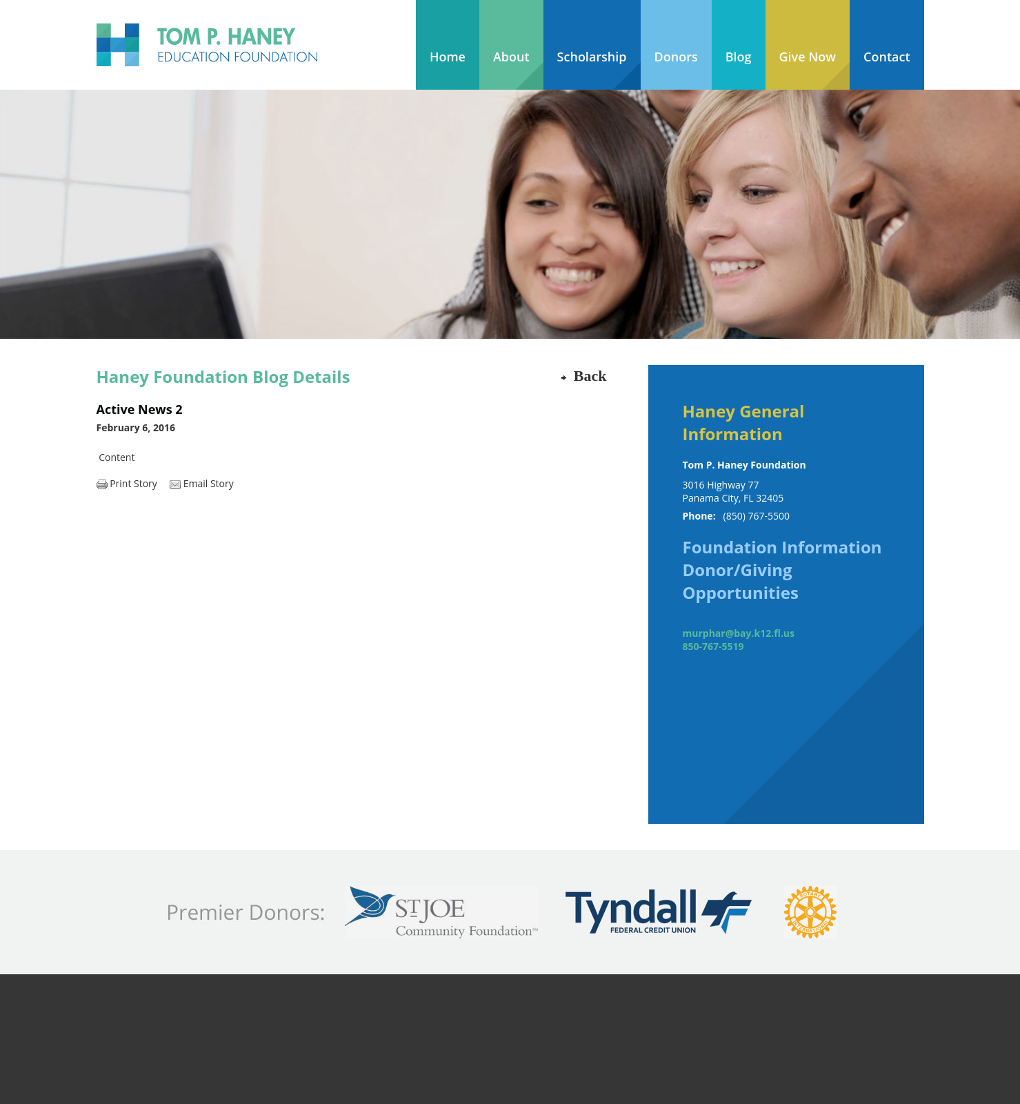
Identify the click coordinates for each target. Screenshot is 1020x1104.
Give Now (808, 56)
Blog (739, 56)
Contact (886, 56)
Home (448, 56)
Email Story (208, 483)
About (511, 56)
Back (590, 375)
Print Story (133, 483)
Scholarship (592, 56)
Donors (676, 56)
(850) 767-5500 (756, 515)
